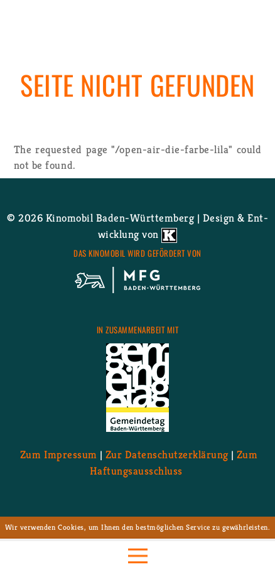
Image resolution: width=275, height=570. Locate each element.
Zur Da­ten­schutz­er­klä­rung (167, 454)
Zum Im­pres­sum (58, 454)
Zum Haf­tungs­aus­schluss (173, 463)
